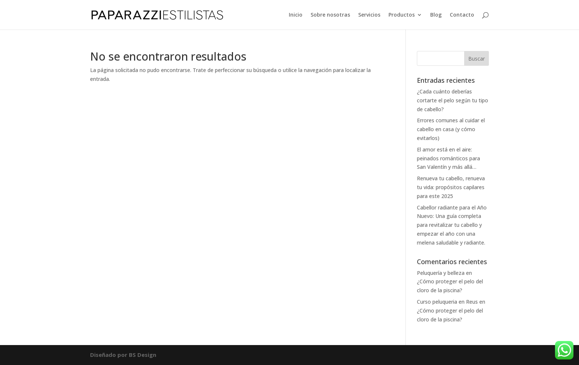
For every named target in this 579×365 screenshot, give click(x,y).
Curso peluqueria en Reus (447, 301)
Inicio (295, 15)
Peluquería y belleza (441, 272)
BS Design (142, 354)
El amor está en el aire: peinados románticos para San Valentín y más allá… (448, 158)
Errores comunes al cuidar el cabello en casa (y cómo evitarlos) (451, 129)
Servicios (369, 15)
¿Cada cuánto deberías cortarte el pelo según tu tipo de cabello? (452, 100)
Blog (436, 15)
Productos (401, 15)
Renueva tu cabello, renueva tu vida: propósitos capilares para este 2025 (451, 187)
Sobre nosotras (330, 15)
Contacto (462, 15)
